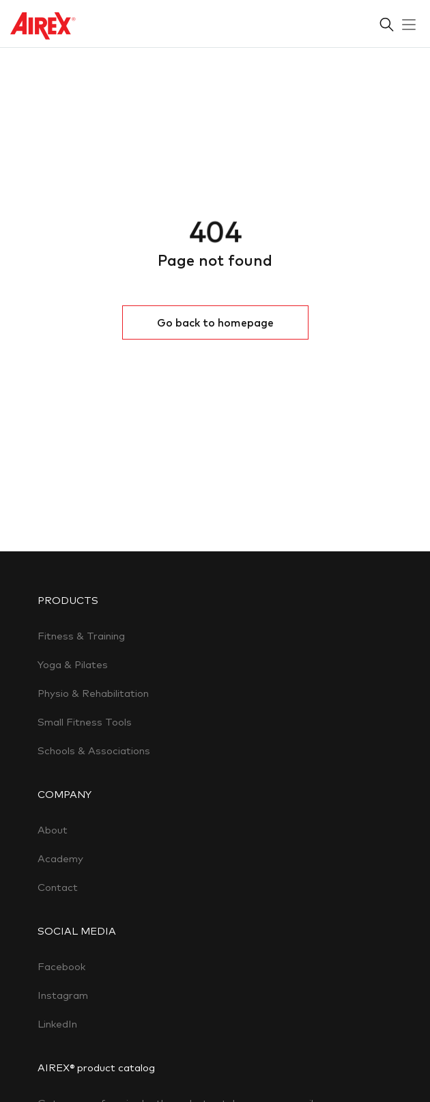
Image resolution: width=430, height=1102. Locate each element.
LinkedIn (57, 1023)
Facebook (61, 966)
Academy (60, 858)
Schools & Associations (94, 750)
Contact (58, 887)
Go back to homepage (215, 322)
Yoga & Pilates (73, 664)
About (53, 829)
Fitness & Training (81, 635)
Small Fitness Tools (85, 721)
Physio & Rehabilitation (93, 693)
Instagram (63, 995)
